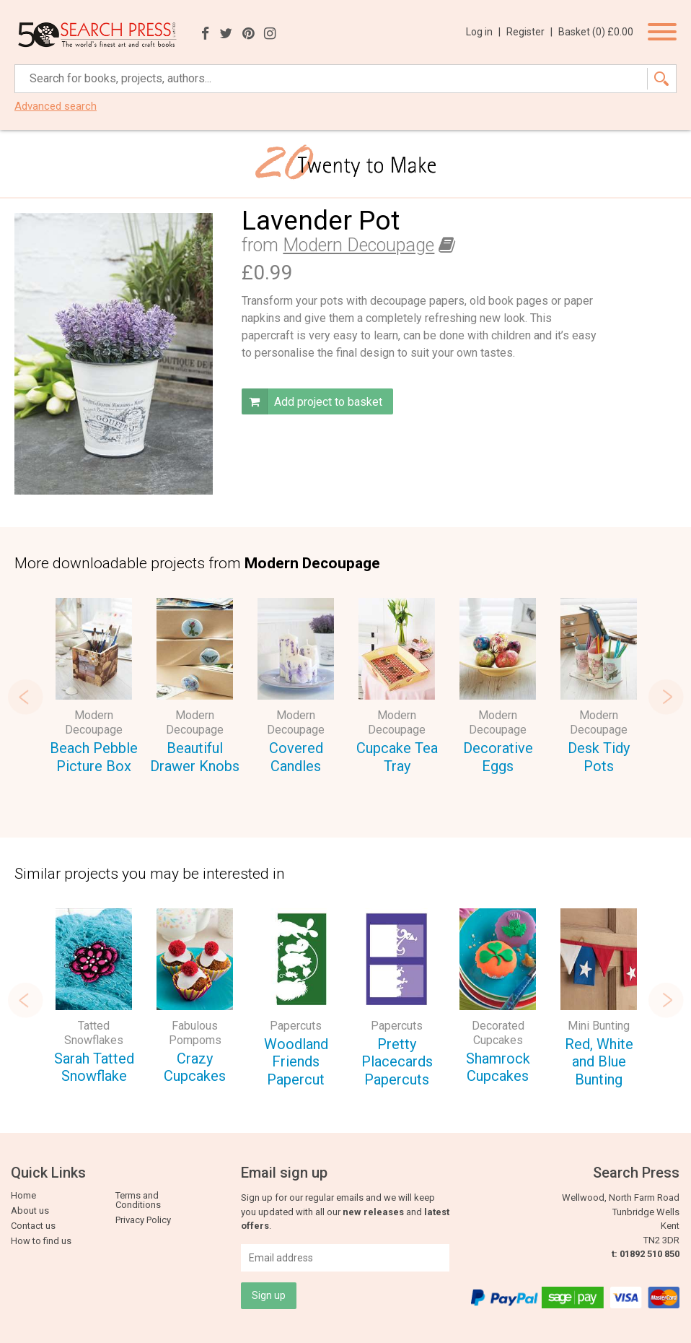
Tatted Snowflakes (93, 1033)
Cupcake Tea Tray (397, 757)
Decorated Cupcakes (498, 1033)
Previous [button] (25, 697)
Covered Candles (296, 757)
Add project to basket (312, 401)
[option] (93, 688)
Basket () (595, 32)
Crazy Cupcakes (195, 1067)
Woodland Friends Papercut (296, 1061)
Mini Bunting (599, 1026)
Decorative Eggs (498, 757)
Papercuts (296, 1026)
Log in (483, 32)
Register (529, 32)
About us (30, 1210)
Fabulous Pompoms (195, 1033)
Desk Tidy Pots (599, 757)
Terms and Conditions (138, 1200)
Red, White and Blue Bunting (599, 1061)
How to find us (41, 1240)
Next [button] (666, 697)
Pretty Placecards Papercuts (397, 1061)
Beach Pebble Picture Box (94, 757)
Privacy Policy (143, 1219)
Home (23, 1195)
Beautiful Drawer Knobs (194, 757)
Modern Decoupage (358, 245)
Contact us (33, 1225)
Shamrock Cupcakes (498, 1067)
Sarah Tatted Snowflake (94, 1067)
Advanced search (55, 106)
